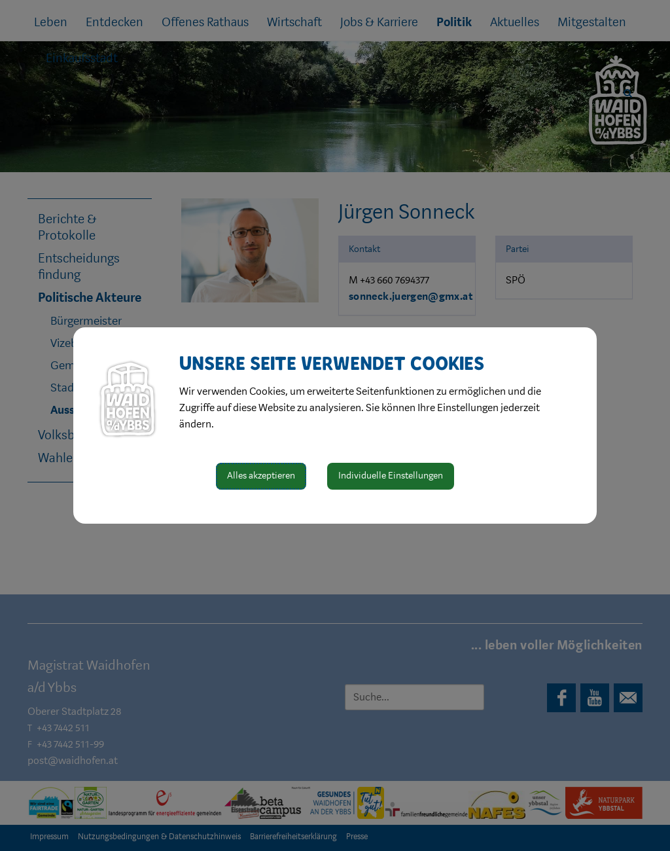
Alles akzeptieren (261, 475)
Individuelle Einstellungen (390, 475)
